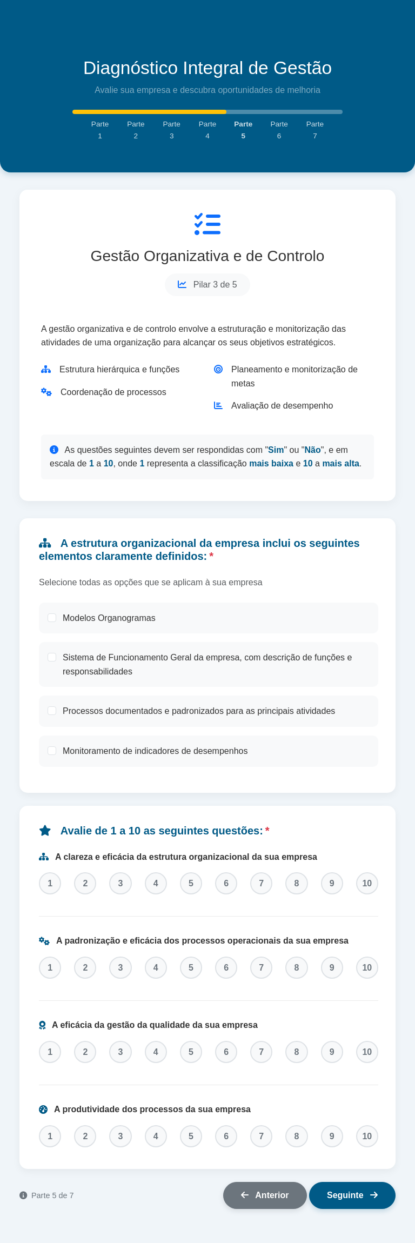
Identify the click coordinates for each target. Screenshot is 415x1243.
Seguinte (352, 1203)
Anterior (265, 1203)
